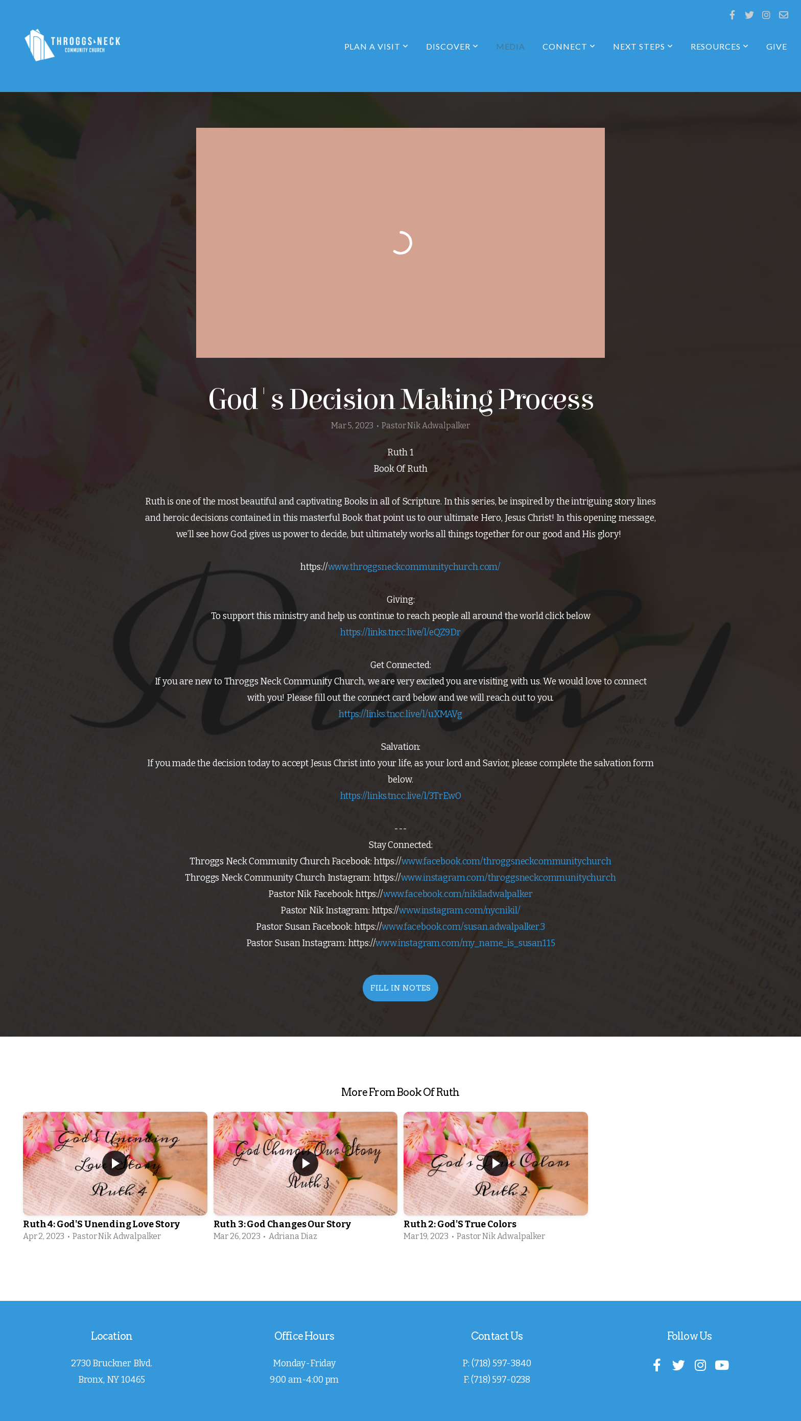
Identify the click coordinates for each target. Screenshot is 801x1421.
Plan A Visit (376, 46)
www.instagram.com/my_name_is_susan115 (465, 943)
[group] (115, 1180)
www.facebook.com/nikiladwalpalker (458, 894)
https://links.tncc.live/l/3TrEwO (400, 796)
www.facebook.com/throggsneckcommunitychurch (506, 861)
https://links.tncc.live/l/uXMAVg (400, 714)
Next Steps (643, 46)
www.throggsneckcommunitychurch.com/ (414, 567)
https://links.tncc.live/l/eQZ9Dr (400, 632)
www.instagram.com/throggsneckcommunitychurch (508, 878)
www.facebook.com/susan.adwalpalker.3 (463, 927)
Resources (720, 46)
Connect (569, 46)
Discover (452, 46)
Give (776, 46)
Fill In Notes (400, 988)
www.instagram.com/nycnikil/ (460, 910)
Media (511, 46)
